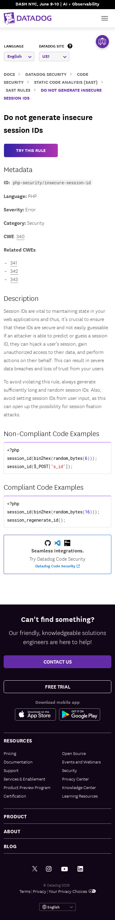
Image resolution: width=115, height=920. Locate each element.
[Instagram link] (48, 869)
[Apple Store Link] (37, 714)
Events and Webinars (81, 761)
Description (21, 298)
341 (13, 262)
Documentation (18, 761)
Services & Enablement (24, 778)
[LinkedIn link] (80, 869)
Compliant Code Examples (43, 486)
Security (69, 770)
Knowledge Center (79, 787)
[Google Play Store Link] (79, 714)
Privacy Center (75, 778)
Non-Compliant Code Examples (51, 433)
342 (14, 270)
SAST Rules (18, 89)
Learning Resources (80, 795)
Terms (24, 891)
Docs (9, 73)
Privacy (39, 891)
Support (11, 770)
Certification (15, 795)
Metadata (18, 169)
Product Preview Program (27, 787)
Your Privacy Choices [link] (72, 891)
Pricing (10, 753)
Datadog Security (46, 73)
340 (20, 236)
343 (14, 279)
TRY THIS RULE (31, 150)
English (19, 56)
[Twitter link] (34, 869)
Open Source (74, 753)
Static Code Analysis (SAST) (66, 81)
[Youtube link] (64, 869)
